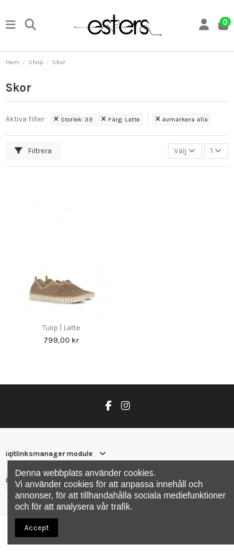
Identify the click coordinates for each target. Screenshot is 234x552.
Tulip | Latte (61, 327)
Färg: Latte (120, 119)
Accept (36, 527)
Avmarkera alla (181, 119)
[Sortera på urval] (185, 151)
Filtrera (33, 150)
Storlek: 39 (73, 119)
